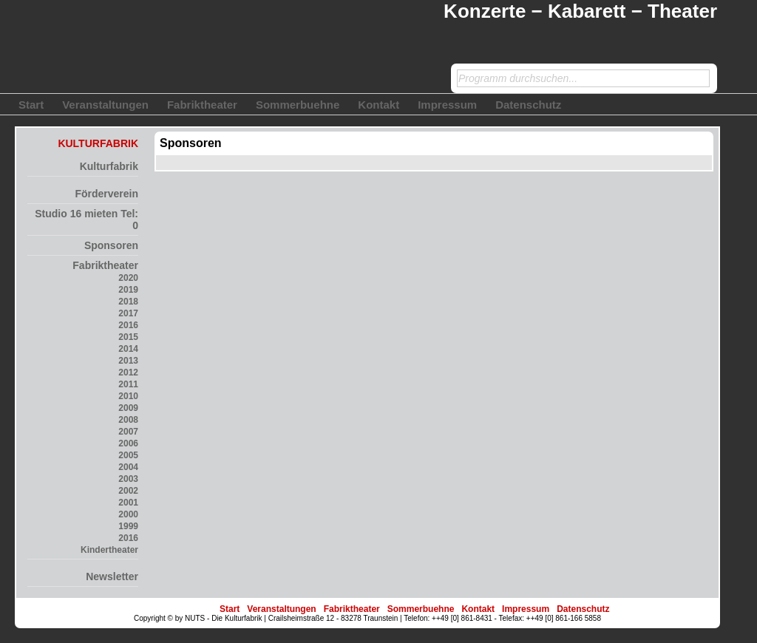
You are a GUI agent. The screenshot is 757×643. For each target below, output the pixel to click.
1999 (128, 526)
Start (31, 104)
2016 (128, 325)
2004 (128, 467)
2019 (128, 290)
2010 (128, 396)
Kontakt (378, 104)
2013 (128, 360)
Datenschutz (528, 104)
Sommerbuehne (297, 104)
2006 (128, 443)
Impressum (447, 104)
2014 (128, 349)
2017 (128, 313)
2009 (128, 408)
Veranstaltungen (105, 104)
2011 (128, 384)
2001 (128, 502)
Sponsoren (111, 245)
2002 (128, 491)
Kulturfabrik (109, 166)
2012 (128, 372)
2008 (128, 420)
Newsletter (112, 576)
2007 (128, 431)
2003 (128, 479)
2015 (128, 337)
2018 (128, 301)
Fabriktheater (202, 104)
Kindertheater (109, 550)
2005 (128, 455)
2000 (128, 514)
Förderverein (106, 194)
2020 (128, 278)
